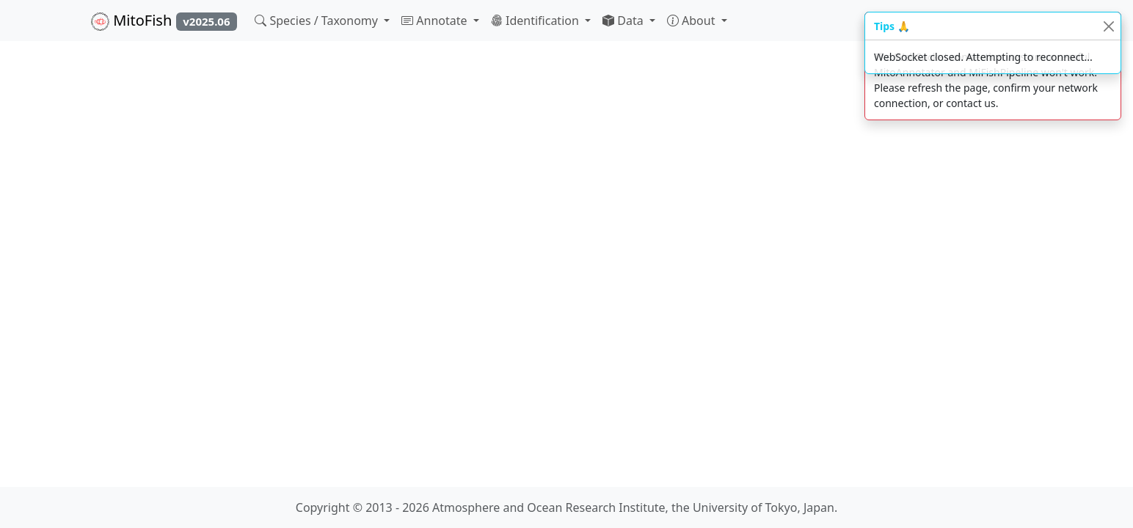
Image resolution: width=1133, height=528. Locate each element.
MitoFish (164, 20)
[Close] (1108, 26)
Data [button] (624, 20)
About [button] (692, 20)
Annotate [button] (435, 20)
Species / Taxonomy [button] (318, 20)
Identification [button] (536, 20)
